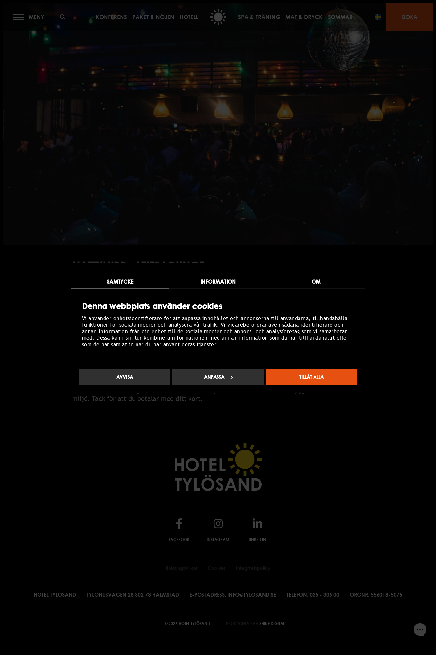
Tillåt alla (311, 377)
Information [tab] (218, 281)
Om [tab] (316, 281)
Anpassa (218, 377)
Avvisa (124, 377)
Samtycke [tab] (120, 281)
